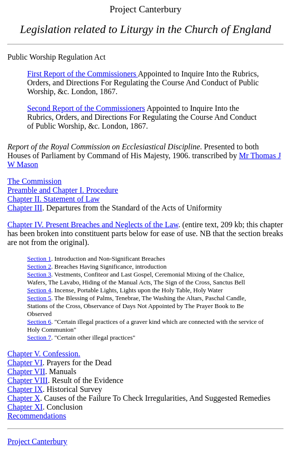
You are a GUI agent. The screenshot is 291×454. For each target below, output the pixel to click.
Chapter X (23, 398)
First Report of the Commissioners (82, 74)
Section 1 (39, 258)
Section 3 (39, 274)
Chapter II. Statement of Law (53, 199)
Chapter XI (25, 407)
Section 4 (39, 290)
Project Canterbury (37, 441)
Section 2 (39, 266)
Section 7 (39, 337)
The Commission (34, 181)
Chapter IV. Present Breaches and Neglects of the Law (93, 224)
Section (39, 321)
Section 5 (39, 298)
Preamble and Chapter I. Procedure (62, 190)
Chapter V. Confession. (43, 353)
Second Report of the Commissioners (86, 108)
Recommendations (36, 416)
